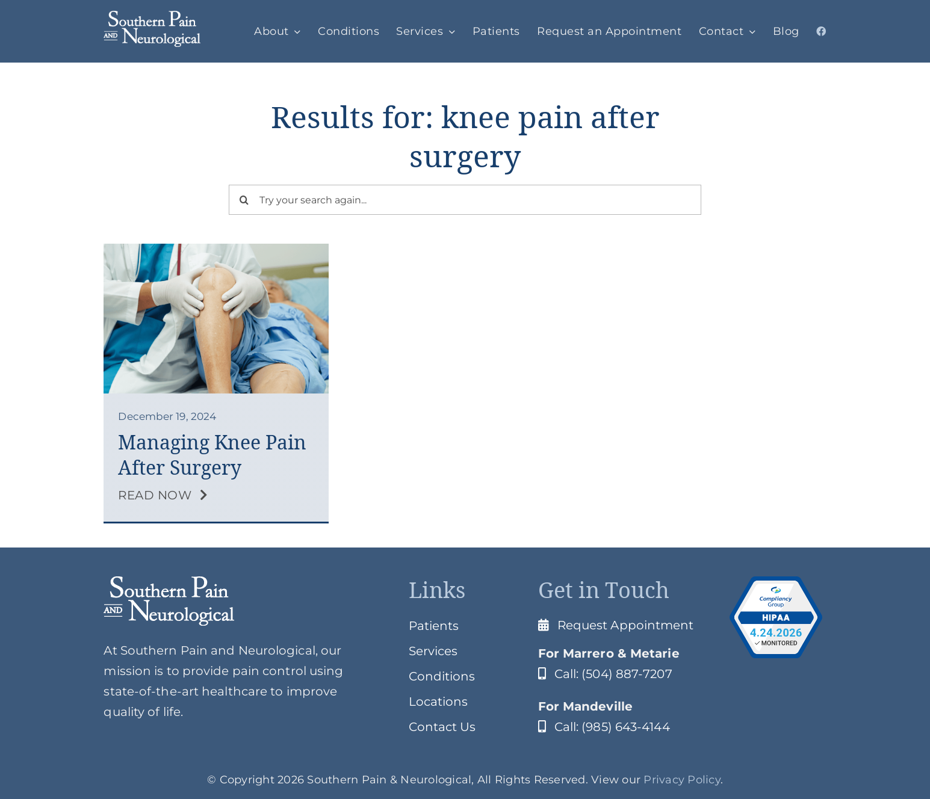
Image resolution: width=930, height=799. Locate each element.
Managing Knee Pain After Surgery (212, 455)
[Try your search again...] (465, 200)
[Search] (244, 200)
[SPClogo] (152, 17)
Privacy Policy (682, 779)
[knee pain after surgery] (216, 249)
